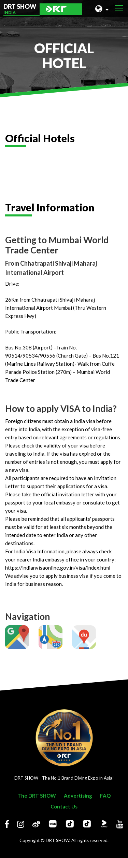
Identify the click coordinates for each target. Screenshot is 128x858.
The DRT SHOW (36, 796)
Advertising (78, 796)
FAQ (105, 796)
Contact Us (64, 806)
